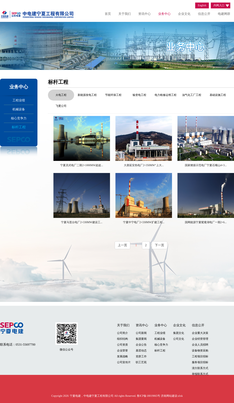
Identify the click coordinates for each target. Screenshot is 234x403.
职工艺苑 (141, 362)
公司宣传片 (124, 362)
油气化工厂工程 (191, 95)
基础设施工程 (218, 95)
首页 (108, 13)
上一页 (122, 245)
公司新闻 (141, 333)
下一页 (159, 245)
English (202, 5)
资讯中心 (144, 13)
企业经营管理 (200, 338)
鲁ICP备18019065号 (149, 395)
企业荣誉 (122, 350)
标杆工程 (19, 127)
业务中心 (164, 13)
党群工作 (141, 356)
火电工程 (61, 95)
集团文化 (178, 333)
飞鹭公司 (61, 105)
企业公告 (141, 344)
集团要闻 (141, 338)
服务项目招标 (200, 362)
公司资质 (122, 344)
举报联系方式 (200, 374)
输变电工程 (139, 95)
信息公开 (204, 13)
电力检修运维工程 (165, 95)
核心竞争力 (19, 118)
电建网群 (224, 13)
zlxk (180, 395)
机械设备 (18, 109)
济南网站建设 (169, 395)
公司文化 (178, 338)
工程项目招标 (200, 356)
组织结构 (122, 338)
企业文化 (184, 13)
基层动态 (141, 350)
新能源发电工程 (87, 95)
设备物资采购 (200, 350)
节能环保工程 (113, 95)
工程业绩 (18, 100)
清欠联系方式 (200, 368)
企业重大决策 (200, 333)
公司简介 (122, 333)
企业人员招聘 (200, 344)
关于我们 (124, 13)
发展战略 (122, 356)
